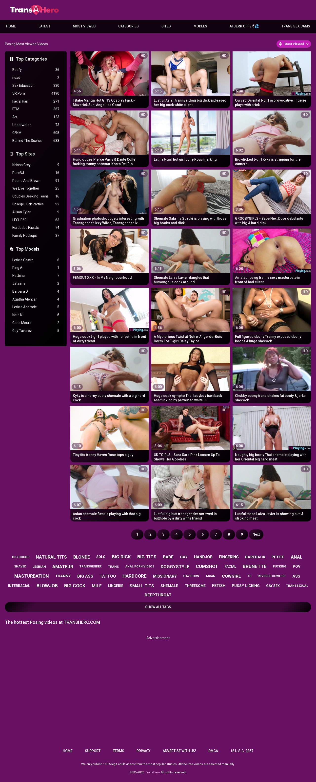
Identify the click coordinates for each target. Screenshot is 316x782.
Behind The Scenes (35, 141)
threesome (195, 586)
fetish (218, 585)
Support (92, 751)
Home (11, 26)
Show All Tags (158, 607)
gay (184, 557)
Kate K (35, 315)
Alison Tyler (35, 212)
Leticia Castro (35, 260)
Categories (128, 26)
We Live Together (35, 188)
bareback (255, 557)
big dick (121, 557)
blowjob (47, 585)
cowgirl (231, 576)
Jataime (35, 284)
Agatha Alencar (35, 299)
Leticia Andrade (35, 307)
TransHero (152, 772)
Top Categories (31, 59)
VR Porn (35, 93)
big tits (147, 557)
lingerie (115, 586)
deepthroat (158, 594)
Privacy (143, 751)
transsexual (297, 585)
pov (296, 566)
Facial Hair (35, 101)
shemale (169, 586)
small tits (142, 585)
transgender (90, 566)
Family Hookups (35, 236)
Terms (118, 751)
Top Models (27, 249)
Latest (44, 26)
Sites (166, 26)
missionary (165, 576)
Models (200, 26)
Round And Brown (35, 181)
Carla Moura (35, 323)
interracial (19, 586)
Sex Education (35, 86)
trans (113, 566)
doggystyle (175, 566)
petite (278, 557)
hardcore (134, 576)
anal (296, 557)
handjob (203, 557)
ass (296, 576)
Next (256, 534)
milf (97, 585)
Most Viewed (84, 26)
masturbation (31, 576)
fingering (229, 557)
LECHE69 (35, 220)
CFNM (35, 133)
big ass (85, 576)
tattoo (108, 576)
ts (249, 576)
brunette (255, 566)
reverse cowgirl (272, 576)
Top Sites (25, 153)
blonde (81, 557)
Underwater (35, 125)
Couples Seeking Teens (35, 196)
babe (168, 556)
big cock (74, 585)
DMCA (213, 751)
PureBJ (35, 173)
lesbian (39, 566)
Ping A (35, 268)
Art (35, 117)
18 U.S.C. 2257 (241, 751)
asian (211, 576)
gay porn (191, 576)
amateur (62, 566)
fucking (279, 566)
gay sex (273, 586)
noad (35, 78)
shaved (20, 566)
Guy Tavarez (35, 331)
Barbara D (35, 291)
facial (230, 566)
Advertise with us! (179, 751)
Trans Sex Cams (295, 26)
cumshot (207, 566)
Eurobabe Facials (35, 228)
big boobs (20, 557)
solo (100, 557)
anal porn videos (139, 566)
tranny (63, 576)
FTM (35, 109)
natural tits (51, 557)
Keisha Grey (35, 165)
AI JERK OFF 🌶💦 (244, 26)
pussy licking (246, 586)
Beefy (35, 70)
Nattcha (35, 276)
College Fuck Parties (35, 204)
